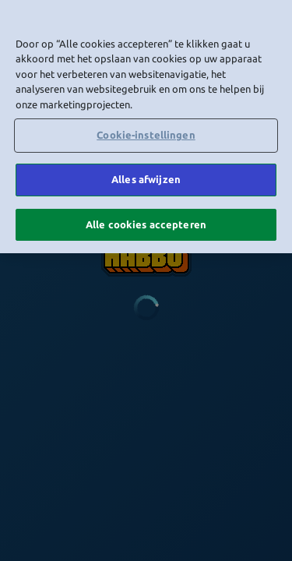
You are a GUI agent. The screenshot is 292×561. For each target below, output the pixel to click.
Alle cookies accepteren (146, 221)
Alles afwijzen (146, 176)
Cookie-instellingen (146, 132)
